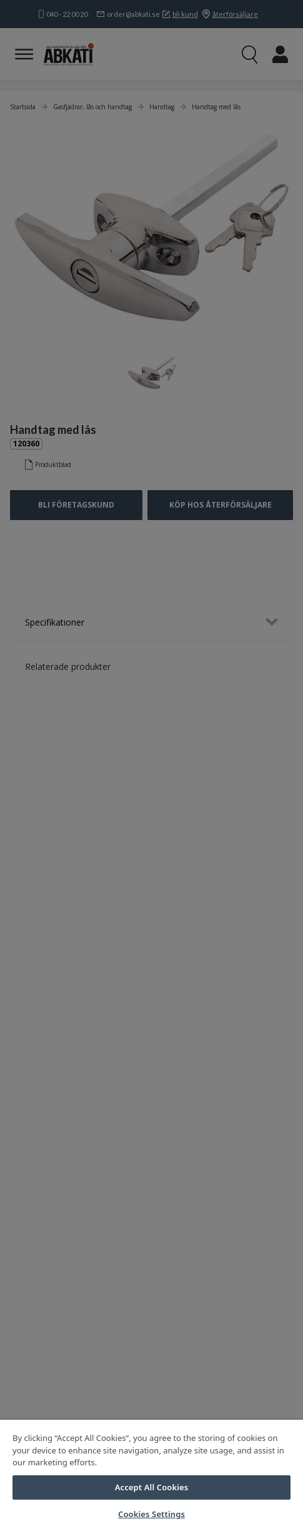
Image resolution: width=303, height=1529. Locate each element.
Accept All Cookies (152, 1487)
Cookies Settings (151, 1514)
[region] (151, 1474)
